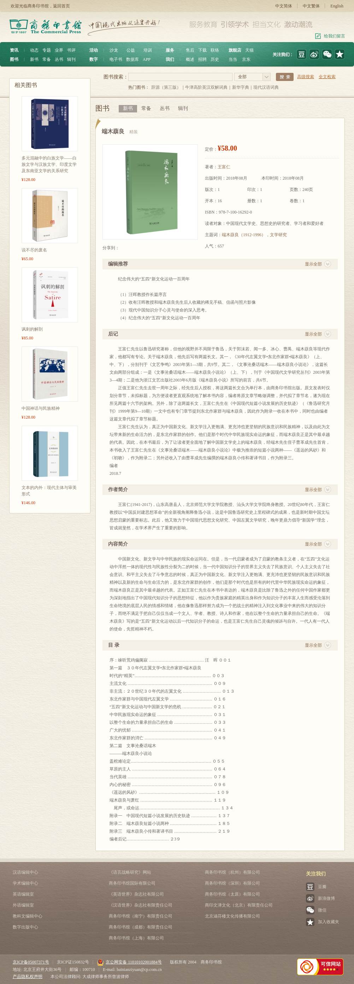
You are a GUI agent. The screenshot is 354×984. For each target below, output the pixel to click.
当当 (233, 59)
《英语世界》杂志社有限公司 (136, 894)
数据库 (132, 59)
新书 (34, 59)
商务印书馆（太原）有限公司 (232, 894)
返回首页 (61, 6)
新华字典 (240, 87)
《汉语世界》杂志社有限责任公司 (140, 905)
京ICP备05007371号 (31, 962)
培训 (147, 50)
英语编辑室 (23, 894)
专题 (46, 50)
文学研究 (278, 234)
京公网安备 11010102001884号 (129, 962)
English (336, 6)
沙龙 (114, 50)
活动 (93, 50)
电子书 (116, 59)
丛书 (59, 59)
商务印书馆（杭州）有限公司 (232, 872)
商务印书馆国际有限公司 (132, 883)
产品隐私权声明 (27, 976)
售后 (190, 50)
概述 (190, 59)
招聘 (202, 59)
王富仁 (224, 166)
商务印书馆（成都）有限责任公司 (140, 927)
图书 (14, 59)
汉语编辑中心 (25, 872)
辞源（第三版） (166, 87)
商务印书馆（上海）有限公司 (136, 938)
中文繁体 (311, 6)
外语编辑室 (23, 905)
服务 (170, 50)
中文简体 (283, 6)
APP (147, 59)
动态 (34, 50)
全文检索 (327, 76)
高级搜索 (305, 76)
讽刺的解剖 (32, 329)
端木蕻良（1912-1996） (244, 234)
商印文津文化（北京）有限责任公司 (239, 905)
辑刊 (71, 59)
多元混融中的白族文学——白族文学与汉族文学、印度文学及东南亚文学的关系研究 (49, 164)
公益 (130, 50)
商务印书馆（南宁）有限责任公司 (140, 916)
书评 (71, 50)
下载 (202, 50)
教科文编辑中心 (27, 916)
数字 (93, 59)
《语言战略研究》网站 (130, 872)
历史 (215, 59)
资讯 (14, 50)
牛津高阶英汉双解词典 (206, 87)
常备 (46, 59)
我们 (170, 59)
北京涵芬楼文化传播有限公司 (232, 916)
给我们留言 (334, 36)
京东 (246, 59)
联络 (215, 50)
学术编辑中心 (25, 883)
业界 (59, 50)
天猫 (249, 50)
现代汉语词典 (266, 87)
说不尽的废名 (34, 250)
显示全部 (313, 264)
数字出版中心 (25, 927)
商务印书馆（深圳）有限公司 (232, 883)
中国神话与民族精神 (41, 408)
